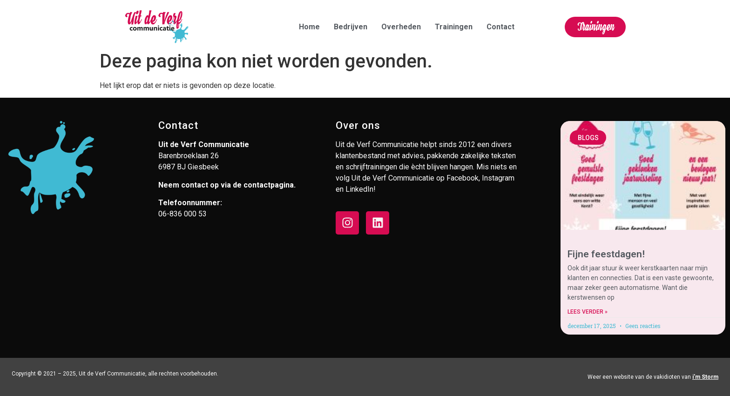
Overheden (401, 26)
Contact (500, 26)
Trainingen (454, 26)
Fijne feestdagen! (606, 254)
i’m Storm (705, 377)
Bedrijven (350, 26)
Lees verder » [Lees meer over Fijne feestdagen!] (588, 312)
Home (309, 26)
